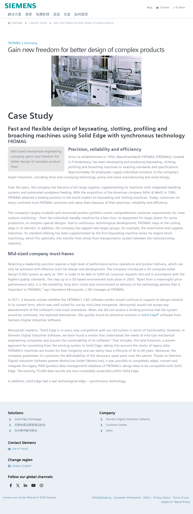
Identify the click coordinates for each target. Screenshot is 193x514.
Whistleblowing (101, 497)
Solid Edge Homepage (28, 419)
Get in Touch (18, 448)
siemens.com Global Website (19, 497)
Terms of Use (181, 497)
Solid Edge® (150, 315)
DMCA (147, 497)
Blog (149, 7)
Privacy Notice (162, 497)
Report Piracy (182, 502)
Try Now (179, 7)
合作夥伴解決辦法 (26, 430)
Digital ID (167, 502)
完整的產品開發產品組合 (30, 425)
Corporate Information (127, 497)
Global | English (19, 466)
